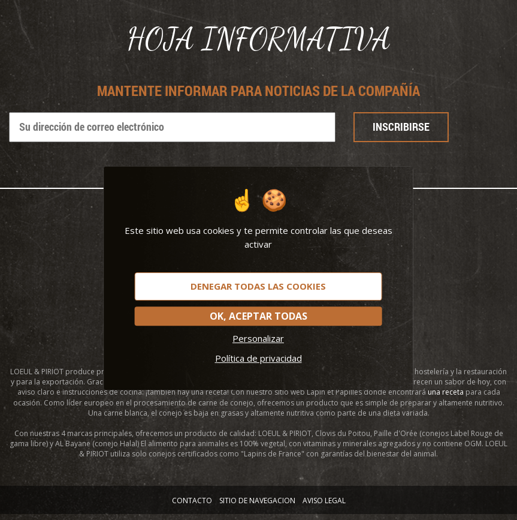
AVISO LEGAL (324, 500)
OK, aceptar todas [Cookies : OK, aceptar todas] (258, 316)
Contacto (192, 500)
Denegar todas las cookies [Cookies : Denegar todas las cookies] (258, 286)
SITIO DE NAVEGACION (257, 500)
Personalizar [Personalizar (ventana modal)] (258, 338)
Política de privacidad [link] (258, 358)
